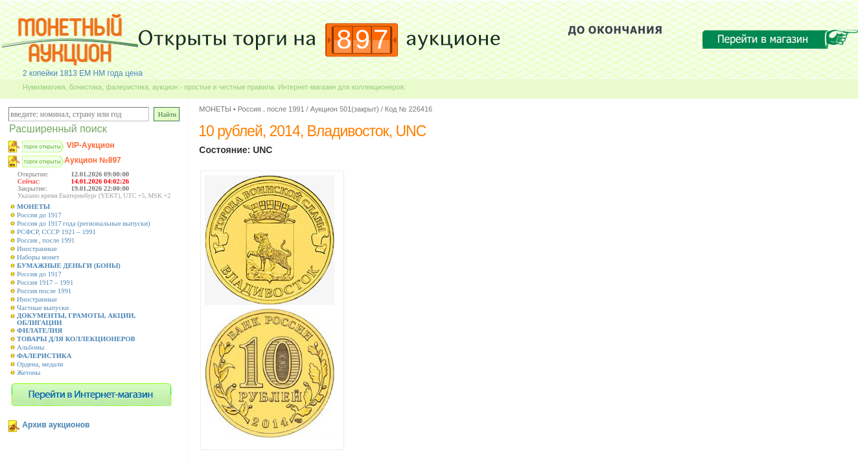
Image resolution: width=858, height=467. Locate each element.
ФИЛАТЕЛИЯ (39, 330)
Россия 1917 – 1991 (45, 282)
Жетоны (28, 372)
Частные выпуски (43, 307)
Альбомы (30, 347)
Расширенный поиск (58, 128)
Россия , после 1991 (46, 240)
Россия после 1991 (44, 290)
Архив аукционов (55, 424)
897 (363, 39)
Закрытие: (32, 188)
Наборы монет (38, 257)
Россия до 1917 (39, 215)
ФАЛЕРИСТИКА (44, 355)
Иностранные (37, 248)
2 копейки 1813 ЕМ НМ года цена (83, 73)
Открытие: (33, 174)
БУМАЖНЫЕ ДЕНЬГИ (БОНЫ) (69, 265)
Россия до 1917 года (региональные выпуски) (83, 223)
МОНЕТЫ (33, 206)
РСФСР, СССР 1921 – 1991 (56, 231)
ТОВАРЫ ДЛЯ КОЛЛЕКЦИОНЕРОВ (76, 338)
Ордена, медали (40, 364)
